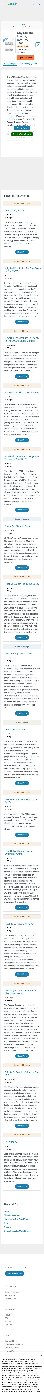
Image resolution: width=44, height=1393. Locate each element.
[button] (3, 4)
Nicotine (7, 1227)
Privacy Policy (10, 1351)
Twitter (13, 1380)
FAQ (7, 1318)
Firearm (7, 1211)
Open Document (25, 58)
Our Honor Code (11, 1348)
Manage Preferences (13, 1358)
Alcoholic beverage (12, 1215)
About (7, 1315)
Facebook (14, 1374)
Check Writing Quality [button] (22, 134)
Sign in (40, 4)
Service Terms (11, 1354)
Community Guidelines (14, 1344)
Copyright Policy (11, 1341)
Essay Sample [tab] (10, 64)
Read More (22, 252)
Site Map (8, 1325)
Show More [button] (22, 128)
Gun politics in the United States (17, 1231)
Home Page (20, 24)
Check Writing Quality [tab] (27, 64)
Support (8, 1322)
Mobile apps (10, 1295)
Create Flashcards (14, 1273)
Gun (6, 1223)
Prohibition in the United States (17, 1219)
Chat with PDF (11, 1299)
